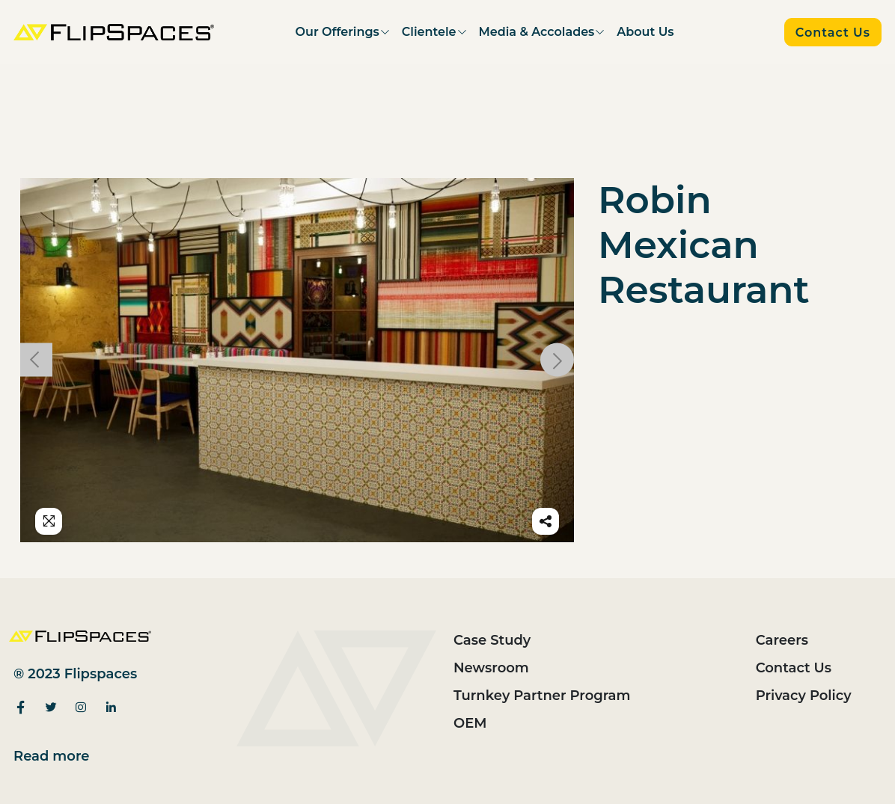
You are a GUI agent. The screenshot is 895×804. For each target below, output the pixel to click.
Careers (782, 640)
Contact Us (793, 668)
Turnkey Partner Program (541, 695)
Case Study (492, 640)
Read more (51, 756)
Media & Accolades (537, 32)
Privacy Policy (804, 695)
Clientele (429, 32)
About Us (645, 32)
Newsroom (491, 668)
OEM (469, 723)
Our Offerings (337, 32)
